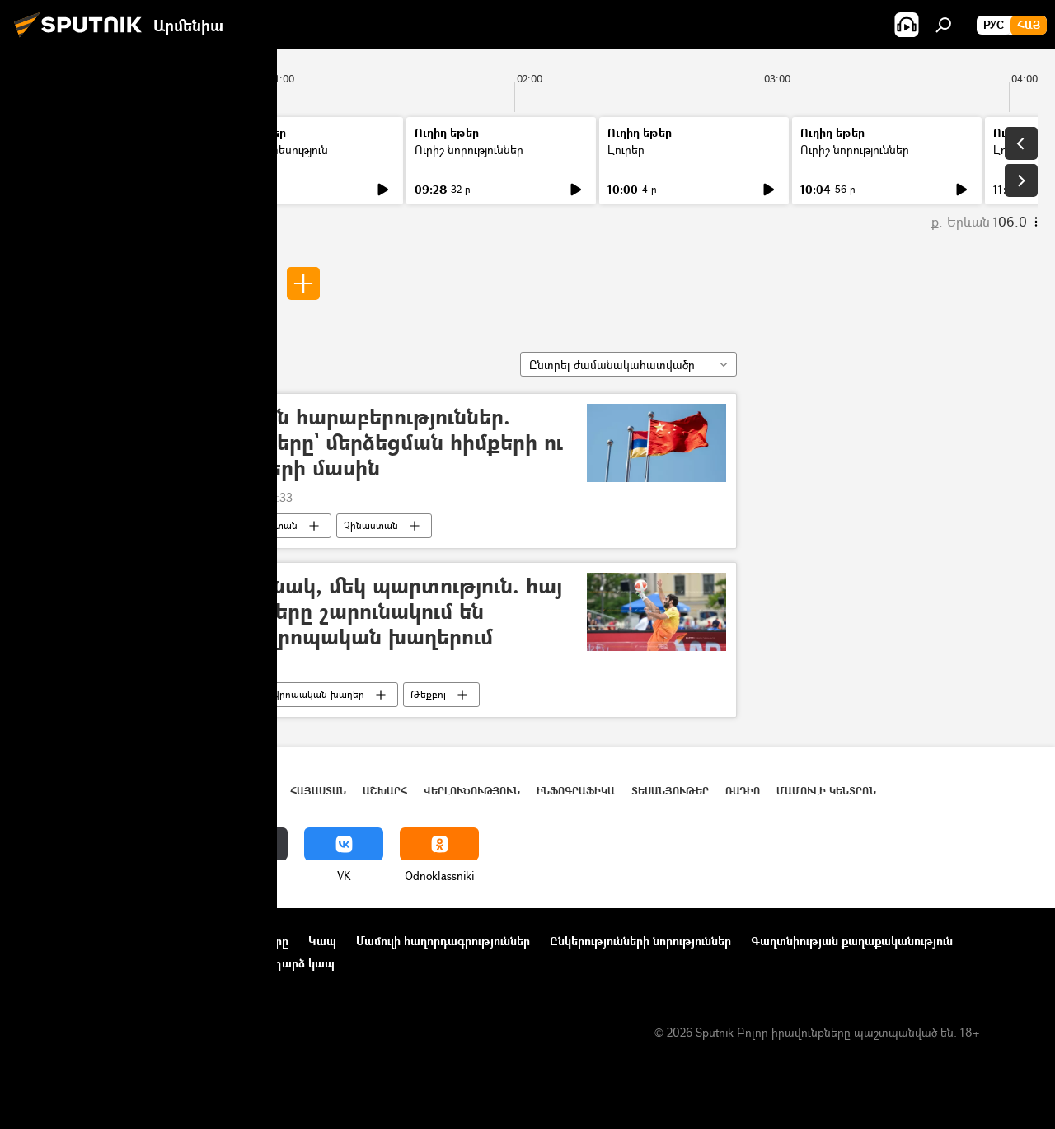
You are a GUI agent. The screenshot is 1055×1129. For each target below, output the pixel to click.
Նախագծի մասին (66, 941)
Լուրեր (47, 149)
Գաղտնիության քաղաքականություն (852, 941)
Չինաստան (371, 525)
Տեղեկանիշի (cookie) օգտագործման (118, 963)
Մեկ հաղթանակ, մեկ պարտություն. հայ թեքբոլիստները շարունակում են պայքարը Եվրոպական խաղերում (354, 612)
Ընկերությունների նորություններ (640, 941)
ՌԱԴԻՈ (742, 791)
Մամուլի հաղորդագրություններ (443, 941)
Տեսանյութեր (670, 791)
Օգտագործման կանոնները (212, 941)
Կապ (322, 941)
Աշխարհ (385, 791)
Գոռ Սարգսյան (206, 283)
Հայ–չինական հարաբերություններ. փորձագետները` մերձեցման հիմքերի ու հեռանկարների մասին (354, 443)
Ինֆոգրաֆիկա (576, 791)
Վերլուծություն (472, 791)
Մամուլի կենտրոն (826, 791)
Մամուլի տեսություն (275, 149)
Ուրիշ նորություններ (469, 149)
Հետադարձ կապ (287, 963)
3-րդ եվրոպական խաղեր (304, 694)
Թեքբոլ (428, 694)
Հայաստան (271, 525)
